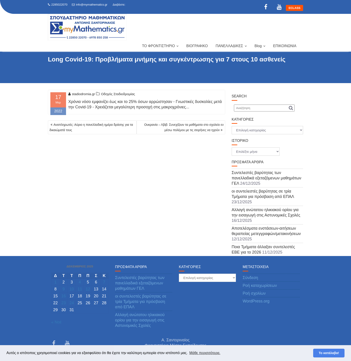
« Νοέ (56, 322)
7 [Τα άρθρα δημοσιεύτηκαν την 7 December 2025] (104, 282)
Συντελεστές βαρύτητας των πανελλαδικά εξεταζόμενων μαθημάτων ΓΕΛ (266, 178)
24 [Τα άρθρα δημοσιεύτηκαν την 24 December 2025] (71, 303)
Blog (258, 46)
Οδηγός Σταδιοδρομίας (118, 94)
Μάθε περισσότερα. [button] (204, 353)
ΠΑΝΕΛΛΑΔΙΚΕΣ (229, 46)
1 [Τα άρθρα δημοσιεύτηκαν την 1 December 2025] (55, 282)
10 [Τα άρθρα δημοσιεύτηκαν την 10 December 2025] (71, 289)
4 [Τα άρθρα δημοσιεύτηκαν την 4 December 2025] (80, 282)
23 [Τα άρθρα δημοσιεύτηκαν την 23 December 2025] (63, 303)
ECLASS (294, 8)
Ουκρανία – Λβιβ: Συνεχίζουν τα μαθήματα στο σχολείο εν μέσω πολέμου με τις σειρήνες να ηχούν (184, 127)
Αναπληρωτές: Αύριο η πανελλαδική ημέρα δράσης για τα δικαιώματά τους (91, 127)
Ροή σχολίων (254, 293)
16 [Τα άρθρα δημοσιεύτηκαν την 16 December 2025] (63, 296)
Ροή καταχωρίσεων (260, 285)
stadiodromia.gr (81, 94)
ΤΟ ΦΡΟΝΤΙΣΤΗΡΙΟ (158, 46)
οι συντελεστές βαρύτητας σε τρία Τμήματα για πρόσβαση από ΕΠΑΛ (140, 301)
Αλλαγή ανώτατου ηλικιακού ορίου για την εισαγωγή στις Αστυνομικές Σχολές (140, 320)
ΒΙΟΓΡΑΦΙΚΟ (197, 46)
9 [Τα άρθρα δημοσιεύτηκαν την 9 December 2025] (63, 289)
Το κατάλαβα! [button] (329, 353)
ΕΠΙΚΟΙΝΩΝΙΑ (284, 46)
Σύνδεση (250, 277)
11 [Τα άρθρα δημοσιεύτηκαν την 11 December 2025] (79, 289)
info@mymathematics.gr (89, 4)
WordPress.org (256, 301)
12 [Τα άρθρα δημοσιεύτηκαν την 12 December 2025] (88, 289)
